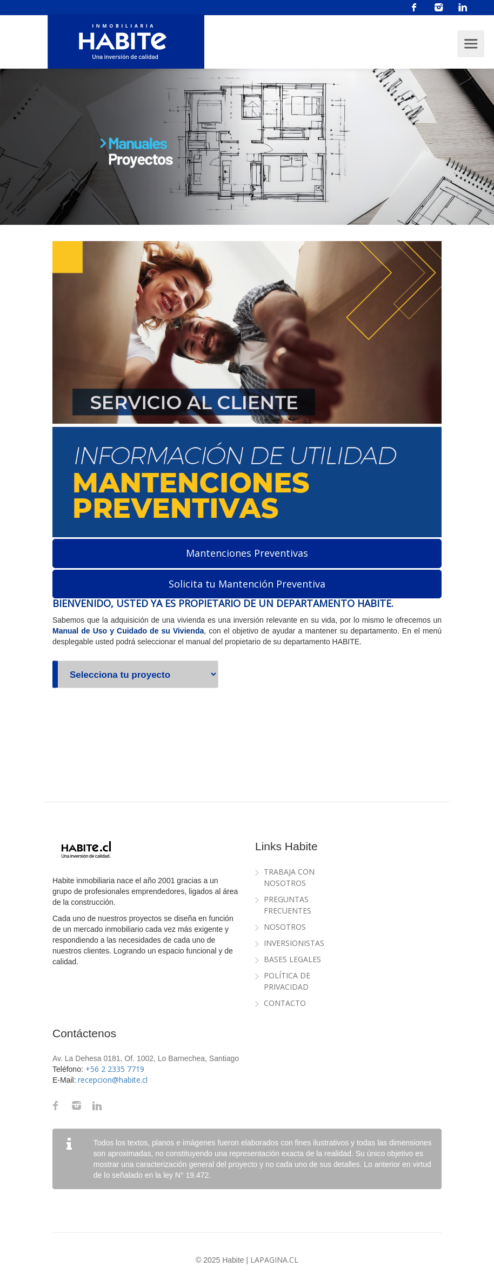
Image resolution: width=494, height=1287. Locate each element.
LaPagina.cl (274, 1260)
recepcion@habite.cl (113, 1080)
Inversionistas (294, 943)
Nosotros (285, 927)
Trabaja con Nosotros (289, 877)
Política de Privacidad (287, 981)
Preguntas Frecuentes (287, 905)
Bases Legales (292, 959)
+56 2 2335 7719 (114, 1069)
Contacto (285, 1003)
